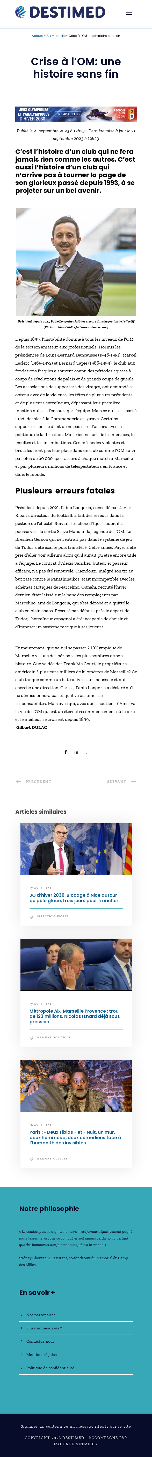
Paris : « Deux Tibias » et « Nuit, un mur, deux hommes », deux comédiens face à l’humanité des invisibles (75, 1137)
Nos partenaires (40, 1314)
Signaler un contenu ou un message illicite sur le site (76, 1426)
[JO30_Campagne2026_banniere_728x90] (76, 113)
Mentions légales (41, 1354)
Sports (62, 916)
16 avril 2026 (42, 1125)
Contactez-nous (40, 1341)
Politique (62, 1037)
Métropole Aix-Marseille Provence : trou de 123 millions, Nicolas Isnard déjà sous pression (75, 1016)
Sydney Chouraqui (34, 1258)
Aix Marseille (56, 36)
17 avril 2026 (42, 888)
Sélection (46, 916)
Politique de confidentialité (50, 1367)
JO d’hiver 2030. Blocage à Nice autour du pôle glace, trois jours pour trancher (74, 898)
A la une (44, 1037)
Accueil (38, 36)
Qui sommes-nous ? (44, 1328)
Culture (60, 1158)
